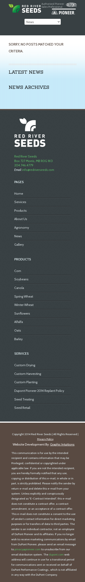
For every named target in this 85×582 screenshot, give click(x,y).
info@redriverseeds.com (38, 170)
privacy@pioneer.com (28, 549)
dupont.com (56, 554)
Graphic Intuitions (62, 444)
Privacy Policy (45, 439)
